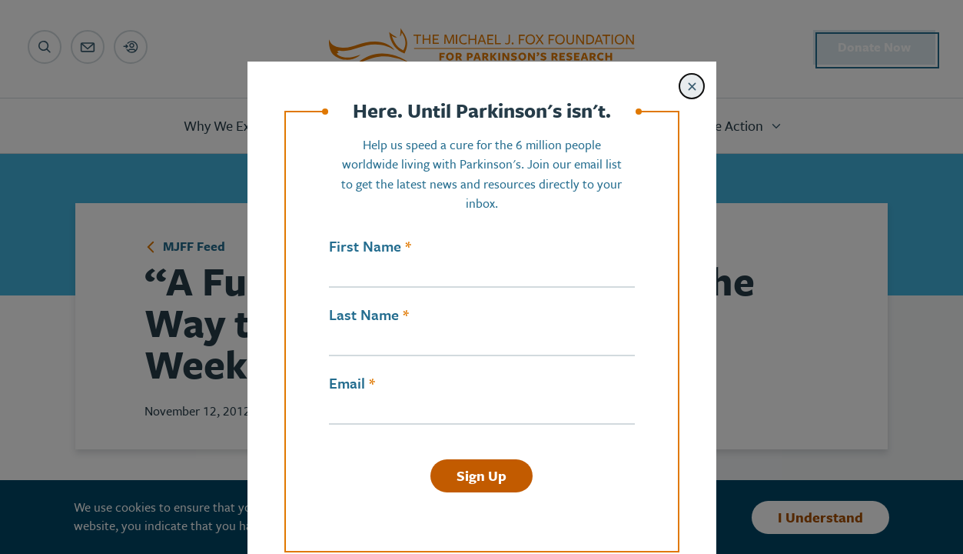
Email (347, 383)
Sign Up (481, 476)
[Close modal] (691, 86)
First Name (365, 246)
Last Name (364, 314)
